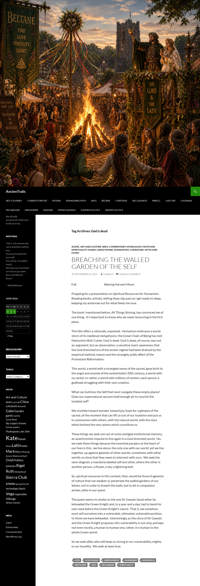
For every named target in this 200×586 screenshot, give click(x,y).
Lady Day (171, 200)
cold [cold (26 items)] (8, 406)
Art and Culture (90, 246)
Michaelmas (13, 210)
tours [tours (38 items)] (22, 488)
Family (92, 249)
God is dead (91, 560)
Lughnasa (186, 200)
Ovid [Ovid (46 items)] (9, 460)
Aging (75, 246)
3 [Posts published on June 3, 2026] (14, 311)
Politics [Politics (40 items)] (18, 460)
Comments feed (14, 531)
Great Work (105, 249)
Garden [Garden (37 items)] (19, 411)
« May (10, 335)
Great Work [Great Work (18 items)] (11, 419)
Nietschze (80, 565)
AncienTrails (16, 191)
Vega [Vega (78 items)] (10, 493)
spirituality (127, 565)
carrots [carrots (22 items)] (16, 402)
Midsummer (31, 210)
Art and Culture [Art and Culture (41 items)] (16, 397)
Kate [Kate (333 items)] (12, 437)
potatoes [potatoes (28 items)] (11, 466)
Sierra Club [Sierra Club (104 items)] (16, 477)
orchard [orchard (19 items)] (23, 456)
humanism (131, 560)
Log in (9, 522)
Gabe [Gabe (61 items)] (10, 411)
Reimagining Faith (76, 200)
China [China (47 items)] (24, 402)
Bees (105, 246)
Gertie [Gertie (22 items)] (16, 415)
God (77, 560)
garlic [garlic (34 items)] (9, 415)
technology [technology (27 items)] (12, 488)
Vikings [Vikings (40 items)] (11, 498)
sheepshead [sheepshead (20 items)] (20, 471)
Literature (137, 249)
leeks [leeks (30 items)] (24, 445)
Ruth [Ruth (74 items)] (10, 471)
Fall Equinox (139, 200)
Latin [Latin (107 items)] (16, 445)
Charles (108, 274)
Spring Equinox (67, 210)
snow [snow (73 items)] (10, 483)
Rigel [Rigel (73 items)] (20, 465)
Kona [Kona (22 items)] (8, 446)
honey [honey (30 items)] (22, 423)
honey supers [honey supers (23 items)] (13, 427)
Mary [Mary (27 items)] (18, 451)
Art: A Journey (14, 200)
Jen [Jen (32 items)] (22, 431)
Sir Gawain (108, 565)
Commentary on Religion (125, 246)
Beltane (106, 200)
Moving (56, 200)
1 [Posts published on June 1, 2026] (7, 311)
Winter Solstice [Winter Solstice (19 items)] (13, 502)
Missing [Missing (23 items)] (25, 451)
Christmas (121, 200)
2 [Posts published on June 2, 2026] (11, 311)
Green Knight (111, 560)
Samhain (48, 210)
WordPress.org (13, 536)
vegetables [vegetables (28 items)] (21, 494)
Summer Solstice (90, 210)
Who (93, 200)
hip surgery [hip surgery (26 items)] (12, 423)
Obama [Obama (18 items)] (15, 456)
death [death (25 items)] (14, 406)
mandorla (148, 560)
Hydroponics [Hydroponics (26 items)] (13, 431)
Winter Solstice (114, 210)
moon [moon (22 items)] (9, 455)
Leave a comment (130, 274)
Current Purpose (37, 200)
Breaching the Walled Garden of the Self (110, 262)
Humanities (121, 249)
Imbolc (156, 200)
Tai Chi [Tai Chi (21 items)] (25, 484)
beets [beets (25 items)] (9, 402)
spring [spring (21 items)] (18, 484)
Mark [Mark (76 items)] (10, 451)
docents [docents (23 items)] (22, 406)
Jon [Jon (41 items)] (27, 431)
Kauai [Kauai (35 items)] (22, 439)
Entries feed (12, 527)
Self (94, 565)
